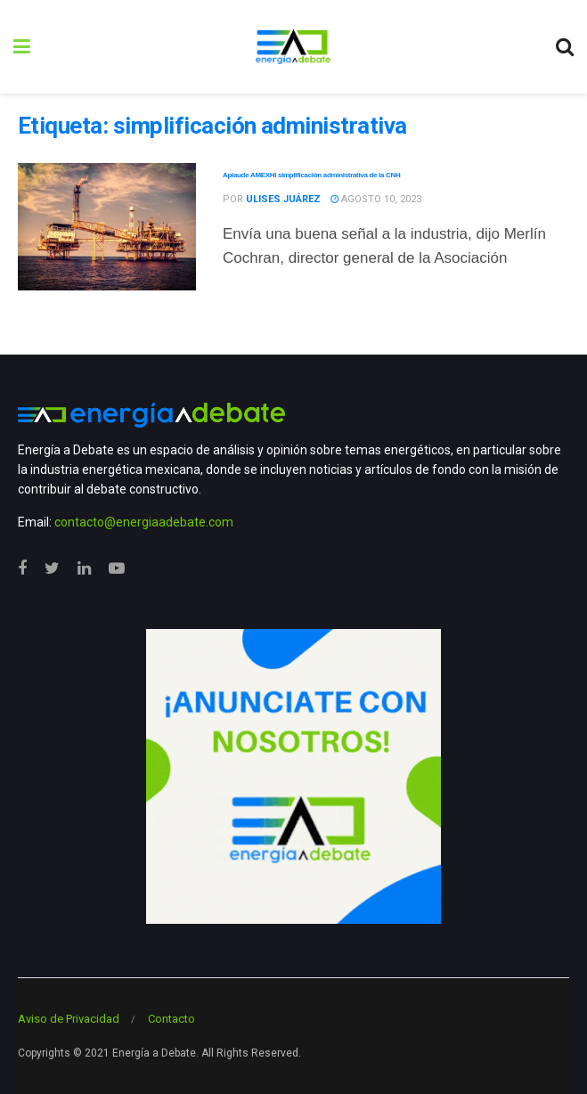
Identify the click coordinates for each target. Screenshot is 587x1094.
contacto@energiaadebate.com (143, 522)
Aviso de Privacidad (68, 1018)
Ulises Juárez (283, 199)
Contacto (171, 1018)
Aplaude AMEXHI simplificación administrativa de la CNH (311, 175)
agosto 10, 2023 (375, 199)
